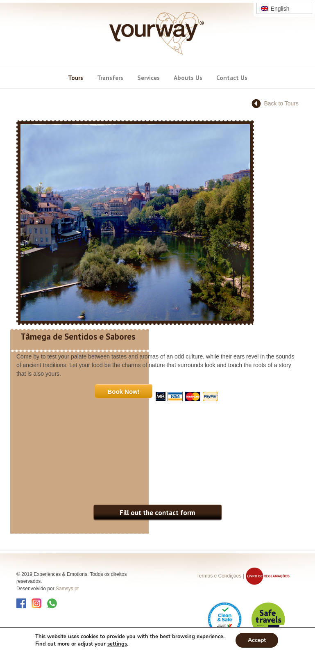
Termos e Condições (219, 576)
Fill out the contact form (157, 512)
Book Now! (123, 391)
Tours (75, 78)
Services (148, 78)
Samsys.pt (67, 588)
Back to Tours (281, 103)
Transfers (110, 78)
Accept (257, 640)
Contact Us (231, 78)
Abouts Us (188, 78)
